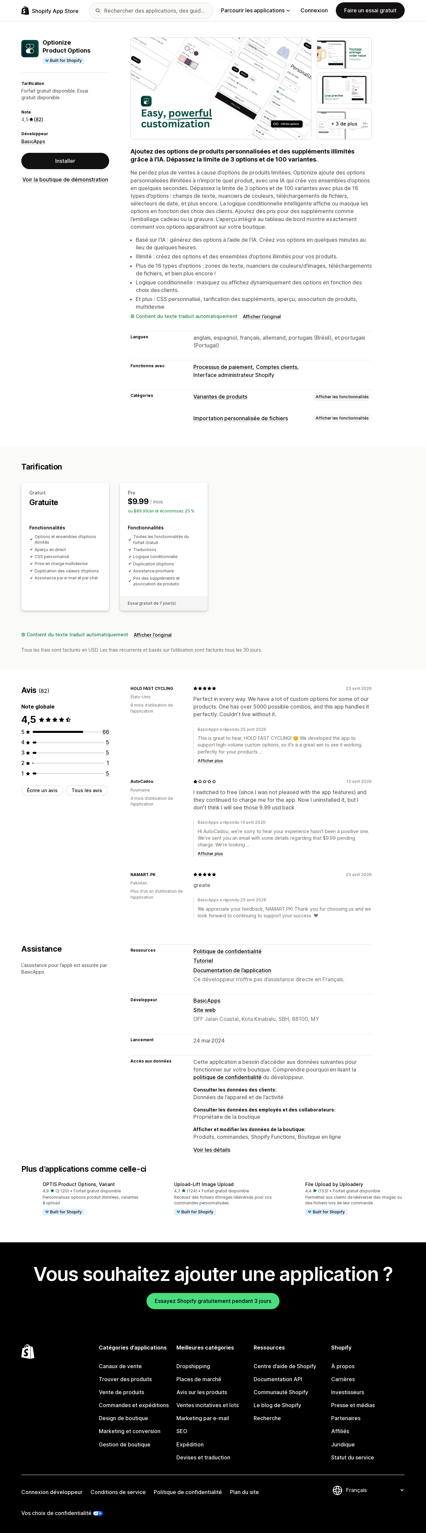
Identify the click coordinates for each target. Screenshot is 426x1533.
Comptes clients (276, 367)
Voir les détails (211, 1149)
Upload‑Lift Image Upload (204, 1184)
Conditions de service (118, 1492)
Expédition (190, 1444)
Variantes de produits (220, 396)
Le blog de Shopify (277, 1405)
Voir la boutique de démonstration (65, 179)
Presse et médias (353, 1405)
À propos (342, 1366)
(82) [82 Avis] (38, 119)
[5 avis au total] (107, 742)
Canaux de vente (120, 1366)
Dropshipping (193, 1366)
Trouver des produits (125, 1379)
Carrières (343, 1379)
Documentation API (278, 1379)
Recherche (267, 1418)
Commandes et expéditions (134, 1405)
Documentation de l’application (232, 970)
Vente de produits (121, 1392)
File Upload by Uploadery (334, 1184)
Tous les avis (87, 790)
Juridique (343, 1444)
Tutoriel (203, 960)
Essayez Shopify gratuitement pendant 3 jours (213, 1301)
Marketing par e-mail (202, 1418)
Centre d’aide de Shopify (285, 1366)
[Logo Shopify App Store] (50, 10)
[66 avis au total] (106, 732)
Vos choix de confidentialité (56, 1513)
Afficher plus (210, 760)
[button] (81, 1199)
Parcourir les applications (255, 10)
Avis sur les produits (201, 1392)
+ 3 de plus (344, 124)
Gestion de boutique (124, 1444)
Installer (65, 160)
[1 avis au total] (107, 763)
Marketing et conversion (129, 1431)
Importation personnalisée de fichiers (240, 418)
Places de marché (198, 1379)
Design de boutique (123, 1418)
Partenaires (345, 1418)
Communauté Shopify (281, 1392)
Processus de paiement (223, 367)
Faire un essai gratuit (370, 10)
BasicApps (33, 141)
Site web (204, 1010)
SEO (181, 1431)
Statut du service (352, 1457)
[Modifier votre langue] (375, 1490)
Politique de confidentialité (227, 951)
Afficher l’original (262, 316)
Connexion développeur (52, 1492)
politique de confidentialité (227, 1077)
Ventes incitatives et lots (207, 1405)
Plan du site (244, 1492)
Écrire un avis (42, 790)
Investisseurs (347, 1392)
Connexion (314, 10)
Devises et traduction (203, 1457)
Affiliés (340, 1431)
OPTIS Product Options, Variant (79, 1184)
